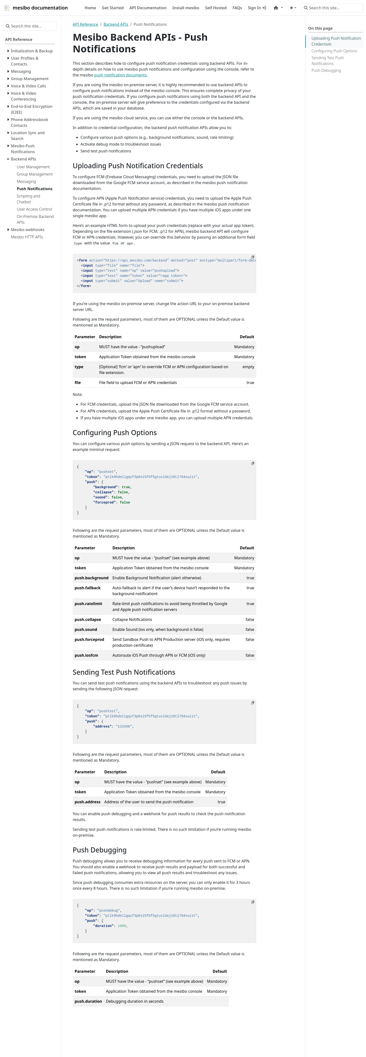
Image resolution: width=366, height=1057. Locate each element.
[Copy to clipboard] (252, 257)
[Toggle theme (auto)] (293, 8)
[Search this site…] (332, 7)
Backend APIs (115, 24)
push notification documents (120, 75)
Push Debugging (326, 70)
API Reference (85, 24)
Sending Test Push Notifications (328, 60)
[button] (278, 8)
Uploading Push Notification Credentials (336, 41)
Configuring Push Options (334, 51)
